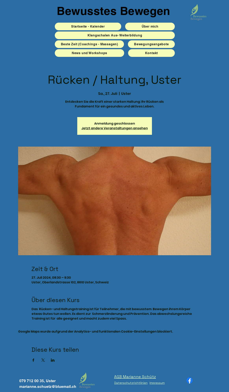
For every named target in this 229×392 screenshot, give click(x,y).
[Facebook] (189, 380)
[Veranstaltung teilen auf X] (43, 360)
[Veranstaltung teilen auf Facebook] (33, 360)
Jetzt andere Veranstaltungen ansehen (114, 128)
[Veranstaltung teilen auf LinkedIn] (53, 360)
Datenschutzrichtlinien (131, 383)
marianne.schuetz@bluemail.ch (47, 386)
